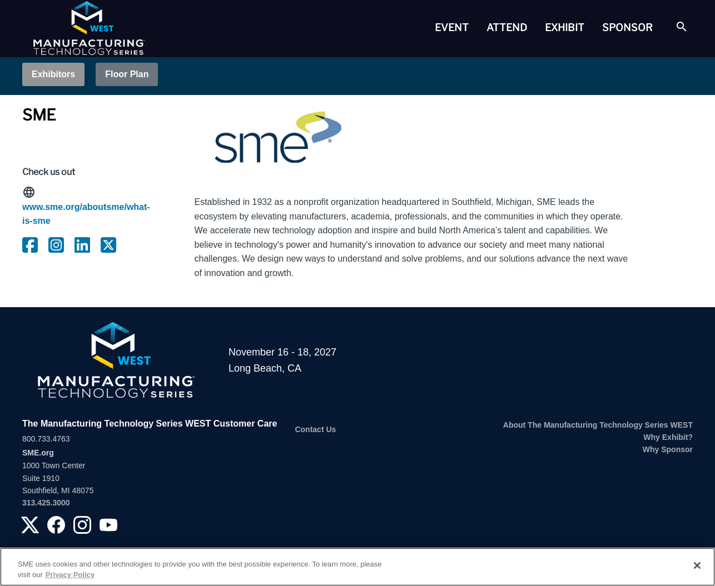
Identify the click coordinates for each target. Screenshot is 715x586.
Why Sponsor (668, 449)
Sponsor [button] (627, 27)
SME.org (38, 452)
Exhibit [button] (564, 27)
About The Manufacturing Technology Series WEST (598, 424)
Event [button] (452, 27)
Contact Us (315, 429)
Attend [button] (506, 27)
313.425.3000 (46, 502)
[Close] (697, 565)
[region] (357, 567)
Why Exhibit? (668, 437)
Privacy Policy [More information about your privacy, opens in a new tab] (70, 574)
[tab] (452, 27)
